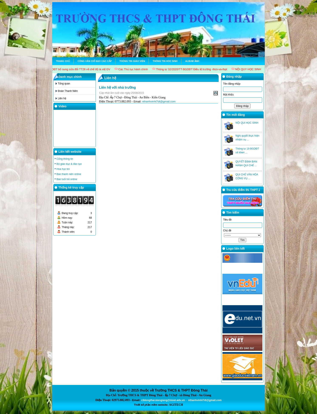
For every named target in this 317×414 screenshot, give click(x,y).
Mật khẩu (228, 94)
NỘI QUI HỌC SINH (247, 132)
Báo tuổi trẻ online (67, 179)
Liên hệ (62, 98)
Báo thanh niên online (69, 174)
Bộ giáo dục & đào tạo (69, 163)
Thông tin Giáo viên (132, 61)
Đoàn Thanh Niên (68, 91)
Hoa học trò (63, 169)
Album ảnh (192, 61)
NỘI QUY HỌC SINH (249, 69)
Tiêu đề (227, 219)
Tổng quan (64, 83)
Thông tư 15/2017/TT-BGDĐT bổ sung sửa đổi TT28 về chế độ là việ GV (66, 69)
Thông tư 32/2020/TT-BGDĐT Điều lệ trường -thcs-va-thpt (192, 69)
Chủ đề (227, 230)
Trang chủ (63, 61)
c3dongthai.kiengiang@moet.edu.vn (163, 400)
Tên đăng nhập (231, 83)
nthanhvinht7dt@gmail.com (158, 101)
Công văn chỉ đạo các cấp (95, 61)
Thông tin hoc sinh (165, 61)
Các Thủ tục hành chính (134, 69)
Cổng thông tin (65, 158)
